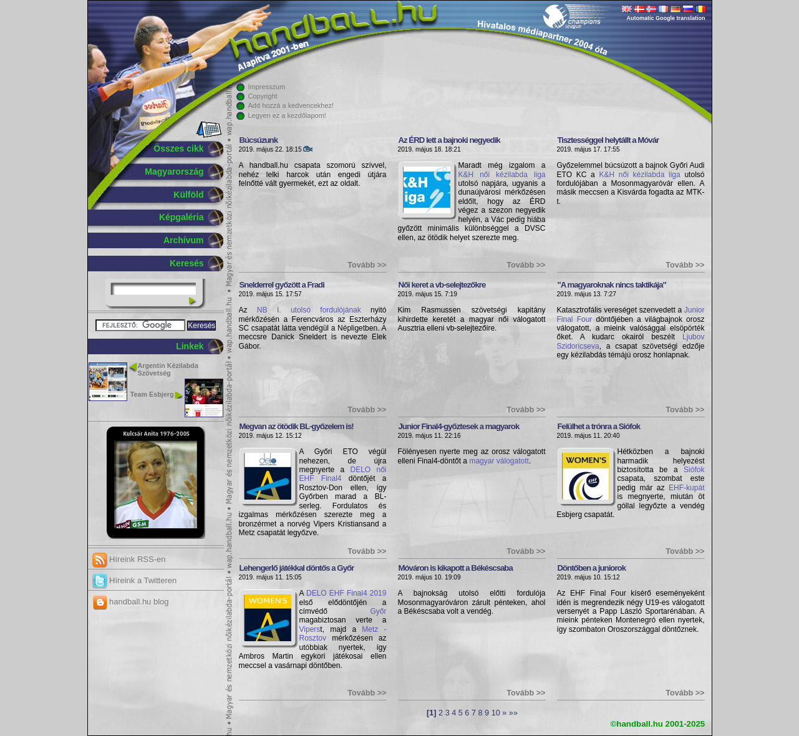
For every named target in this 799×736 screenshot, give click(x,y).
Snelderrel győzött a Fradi (282, 284)
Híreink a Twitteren (134, 580)
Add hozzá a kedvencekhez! (291, 105)
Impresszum (267, 86)
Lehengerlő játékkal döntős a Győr (297, 568)
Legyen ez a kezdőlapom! (287, 115)
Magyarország (174, 172)
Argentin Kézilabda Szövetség (168, 369)
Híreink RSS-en (129, 559)
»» (513, 713)
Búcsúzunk (259, 140)
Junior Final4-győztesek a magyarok (459, 426)
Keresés (187, 263)
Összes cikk (178, 148)
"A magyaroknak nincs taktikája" (612, 284)
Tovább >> (366, 265)
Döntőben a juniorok (592, 568)
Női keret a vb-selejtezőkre (442, 284)
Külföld (188, 195)
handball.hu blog (130, 601)
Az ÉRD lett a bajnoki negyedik (449, 140)
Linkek (189, 346)
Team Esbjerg (152, 394)
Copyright (263, 96)
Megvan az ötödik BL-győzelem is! (297, 426)
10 (496, 713)
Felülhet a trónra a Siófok (599, 426)
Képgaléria (181, 217)
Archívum (183, 240)
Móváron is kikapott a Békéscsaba (456, 568)
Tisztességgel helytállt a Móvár (608, 140)
